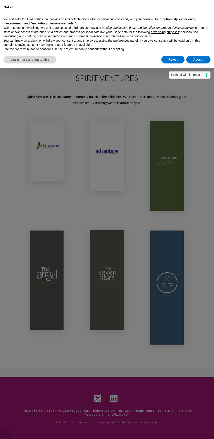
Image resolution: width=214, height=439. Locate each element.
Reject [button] (173, 59)
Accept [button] (198, 59)
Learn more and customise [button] (29, 59)
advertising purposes (165, 32)
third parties (80, 27)
